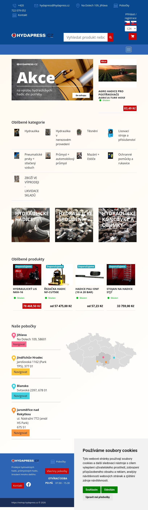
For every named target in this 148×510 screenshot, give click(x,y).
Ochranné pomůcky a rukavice (125, 158)
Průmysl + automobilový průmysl (65, 158)
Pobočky (121, 5)
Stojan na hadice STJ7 (120, 290)
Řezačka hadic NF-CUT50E (55, 290)
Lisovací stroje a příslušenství (127, 135)
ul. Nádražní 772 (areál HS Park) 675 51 (32, 418)
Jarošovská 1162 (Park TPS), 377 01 (32, 362)
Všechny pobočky (57, 471)
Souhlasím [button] (92, 489)
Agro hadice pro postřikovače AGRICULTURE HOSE (112, 94)
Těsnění (92, 131)
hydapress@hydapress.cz (54, 5)
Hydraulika (32, 131)
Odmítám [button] (109, 489)
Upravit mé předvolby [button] (98, 497)
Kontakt (19, 15)
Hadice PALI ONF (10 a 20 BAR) (87, 290)
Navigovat (19, 344)
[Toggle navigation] (129, 49)
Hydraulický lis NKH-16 (25, 290)
